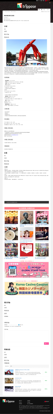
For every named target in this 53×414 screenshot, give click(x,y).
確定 (46, 343)
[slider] (18, 324)
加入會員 (41, 0)
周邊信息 (6, 37)
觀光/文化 (7, 366)
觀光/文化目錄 (13, 11)
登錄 (43, 0)
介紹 (5, 158)
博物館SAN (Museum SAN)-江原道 (22, 369)
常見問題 (28, 402)
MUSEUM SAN (18, 378)
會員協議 (20, 403)
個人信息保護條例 (30, 403)
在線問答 (28, 400)
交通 (5, 31)
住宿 (11, 366)
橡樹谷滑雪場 (18, 386)
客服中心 (37, 0)
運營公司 (20, 400)
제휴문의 (20, 402)
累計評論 (6, 34)
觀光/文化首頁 (7, 11)
